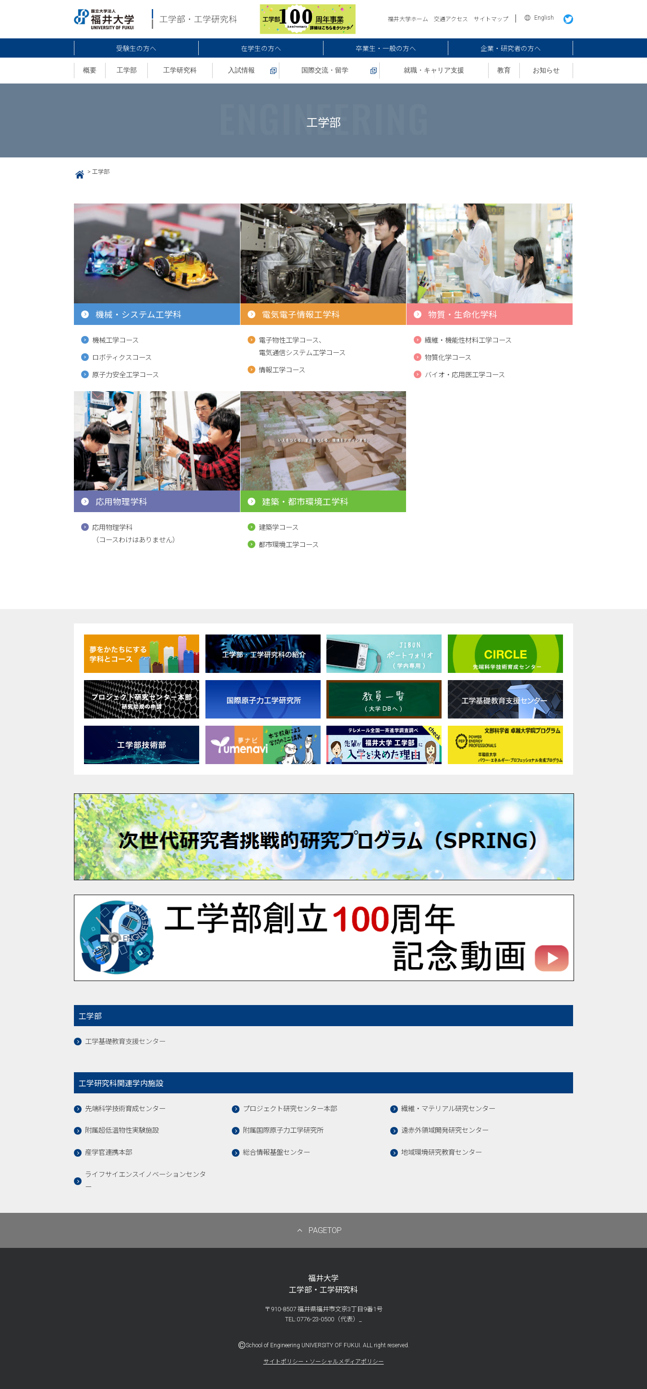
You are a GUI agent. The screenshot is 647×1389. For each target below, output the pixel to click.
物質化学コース (448, 358)
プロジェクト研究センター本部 (290, 1109)
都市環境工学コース (289, 545)
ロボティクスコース (122, 358)
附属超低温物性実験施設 (122, 1130)
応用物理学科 (121, 502)
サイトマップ (491, 19)
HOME (76, 173)
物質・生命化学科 (462, 315)
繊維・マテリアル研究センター (448, 1109)
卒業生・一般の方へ (386, 48)
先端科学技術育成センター (125, 1109)
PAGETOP (325, 1230)
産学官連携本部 (108, 1153)
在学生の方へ (261, 48)
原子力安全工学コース (125, 375)
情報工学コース (282, 370)
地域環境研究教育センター (441, 1153)
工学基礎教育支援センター (125, 1042)
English (544, 17)
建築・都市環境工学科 (305, 502)
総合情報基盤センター (276, 1153)
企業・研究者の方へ (510, 48)
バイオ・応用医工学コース (465, 375)
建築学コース (279, 528)
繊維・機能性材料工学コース (468, 340)
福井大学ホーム (408, 19)
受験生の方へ (136, 48)
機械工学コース (115, 340)
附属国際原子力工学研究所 (283, 1130)
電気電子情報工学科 (301, 315)
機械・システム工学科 (138, 315)
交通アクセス (451, 19)
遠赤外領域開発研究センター (445, 1130)
